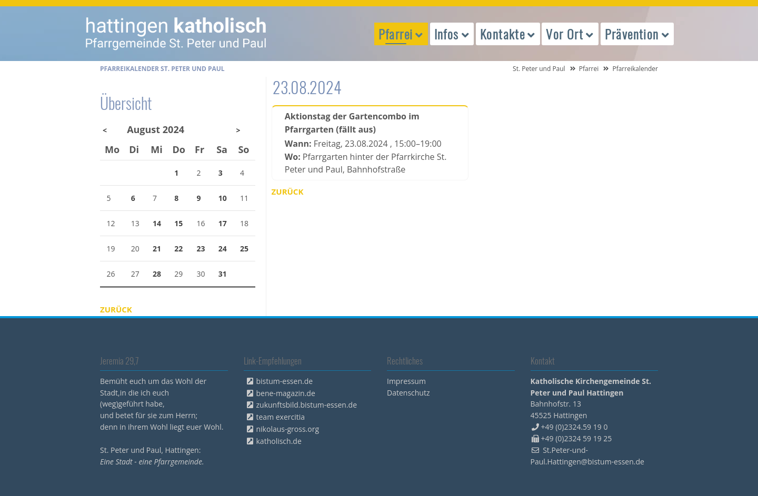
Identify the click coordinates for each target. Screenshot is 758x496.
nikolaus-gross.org (288, 429)
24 (222, 249)
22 (178, 249)
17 (222, 223)
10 (222, 198)
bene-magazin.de (285, 393)
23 (201, 249)
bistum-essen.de (284, 381)
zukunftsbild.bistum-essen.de (306, 405)
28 (157, 274)
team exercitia (280, 417)
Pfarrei (589, 68)
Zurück (288, 191)
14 (157, 223)
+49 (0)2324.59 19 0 (574, 427)
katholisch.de (279, 441)
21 (157, 249)
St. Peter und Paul (539, 68)
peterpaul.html (176, 34)
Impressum (406, 381)
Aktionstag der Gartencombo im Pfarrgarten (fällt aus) (352, 122)
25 (244, 249)
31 (222, 274)
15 (178, 223)
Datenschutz (408, 393)
